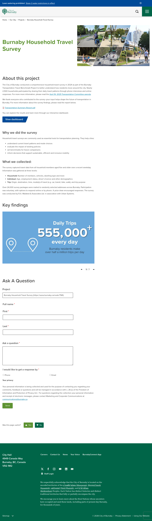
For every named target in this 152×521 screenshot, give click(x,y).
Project (6, 289)
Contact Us (55, 454)
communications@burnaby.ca (14, 399)
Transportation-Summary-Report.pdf (20, 108)
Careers (44, 454)
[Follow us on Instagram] (54, 469)
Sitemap (8, 516)
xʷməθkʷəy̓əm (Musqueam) (75, 485)
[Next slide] (93, 269)
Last (5, 326)
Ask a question (10, 343)
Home (4, 20)
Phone (7, 375)
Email (53, 375)
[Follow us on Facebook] (48, 469)
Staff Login (49, 474)
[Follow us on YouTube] (60, 469)
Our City (13, 20)
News (65, 454)
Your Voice (75, 454)
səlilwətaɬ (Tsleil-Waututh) (62, 488)
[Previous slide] (81, 269)
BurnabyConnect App (92, 454)
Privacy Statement (123, 516)
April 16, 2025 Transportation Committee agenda (70, 94)
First (5, 311)
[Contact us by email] (72, 469)
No (39, 425)
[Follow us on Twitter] (42, 469)
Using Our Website (142, 516)
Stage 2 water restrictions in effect (40, 3)
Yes (28, 425)
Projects (21, 20)
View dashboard (14, 119)
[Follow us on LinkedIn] (66, 469)
